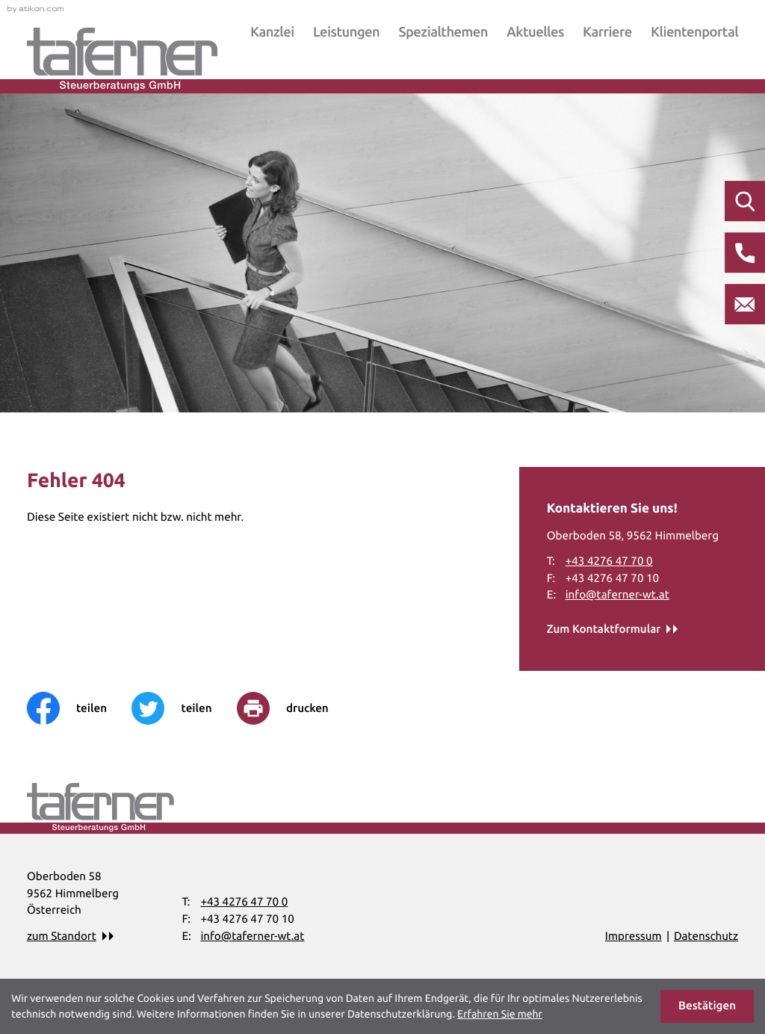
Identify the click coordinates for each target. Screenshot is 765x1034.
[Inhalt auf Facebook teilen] (79, 708)
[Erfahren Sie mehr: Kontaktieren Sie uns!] (612, 629)
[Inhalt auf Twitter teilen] (184, 708)
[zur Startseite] (122, 59)
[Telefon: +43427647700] (609, 561)
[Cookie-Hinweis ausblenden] (707, 1006)
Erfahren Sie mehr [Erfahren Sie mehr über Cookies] (499, 1014)
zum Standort (61, 935)
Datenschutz (706, 935)
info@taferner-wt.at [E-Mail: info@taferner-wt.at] (617, 594)
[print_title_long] (295, 708)
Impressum (633, 935)
